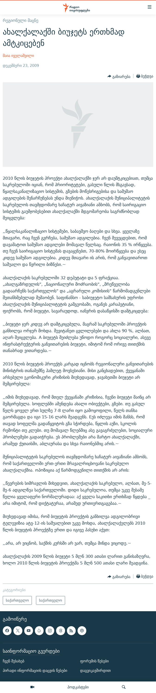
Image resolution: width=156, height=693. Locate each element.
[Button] (119, 76)
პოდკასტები (78, 687)
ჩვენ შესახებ (13, 661)
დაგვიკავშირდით (95, 670)
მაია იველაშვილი (18, 56)
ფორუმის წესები (94, 661)
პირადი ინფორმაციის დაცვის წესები (35, 670)
